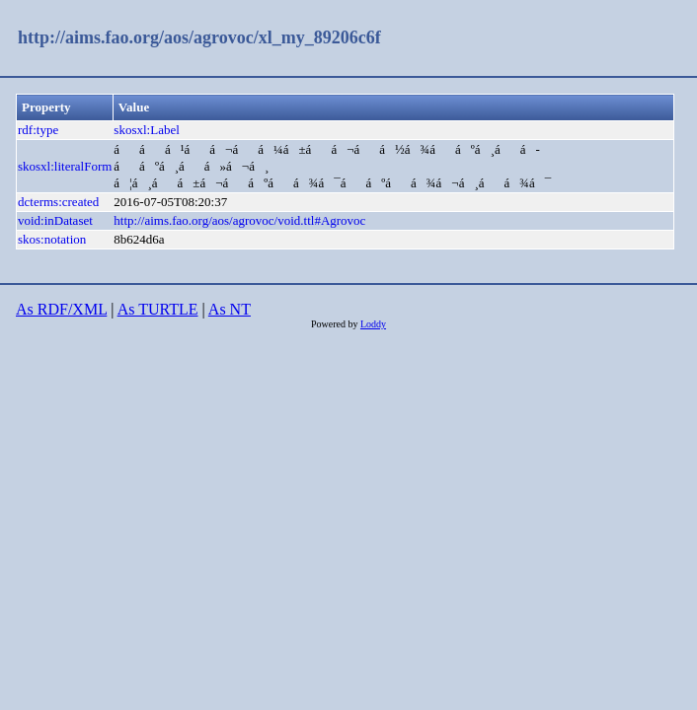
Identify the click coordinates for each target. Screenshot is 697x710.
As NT (229, 309)
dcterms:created (58, 201)
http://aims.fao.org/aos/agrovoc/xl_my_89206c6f (199, 37)
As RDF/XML (61, 309)
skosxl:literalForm (65, 166)
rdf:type (38, 129)
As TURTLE (157, 309)
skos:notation (52, 239)
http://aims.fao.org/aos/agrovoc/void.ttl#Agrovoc (239, 220)
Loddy (373, 324)
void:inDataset (55, 220)
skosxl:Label (146, 129)
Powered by (335, 324)
